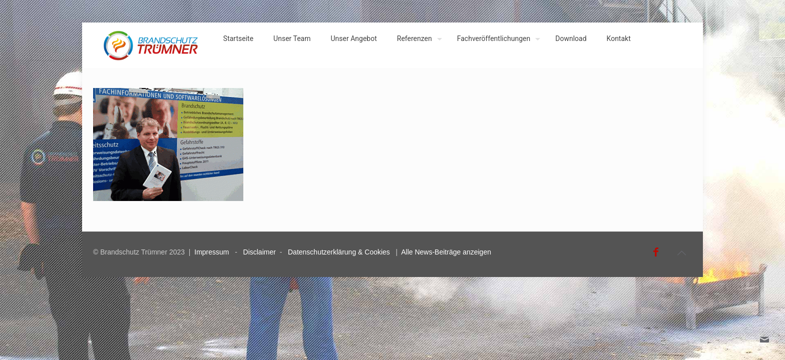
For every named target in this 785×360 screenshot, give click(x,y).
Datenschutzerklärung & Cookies (339, 252)
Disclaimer (259, 252)
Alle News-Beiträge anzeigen (446, 252)
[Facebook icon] (656, 252)
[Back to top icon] (681, 253)
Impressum (211, 252)
